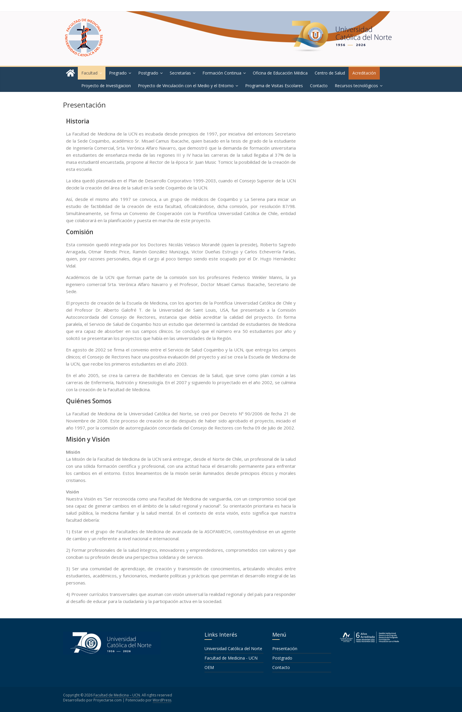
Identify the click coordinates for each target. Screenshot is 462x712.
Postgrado (148, 73)
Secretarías (180, 73)
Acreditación (364, 73)
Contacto (319, 85)
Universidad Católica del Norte (233, 648)
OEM (209, 667)
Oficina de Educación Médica (280, 73)
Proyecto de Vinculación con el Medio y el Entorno (186, 85)
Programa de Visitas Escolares (274, 85)
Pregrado (118, 73)
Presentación (284, 648)
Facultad (89, 73)
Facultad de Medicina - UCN (231, 658)
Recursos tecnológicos (356, 85)
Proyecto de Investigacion (106, 85)
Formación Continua (221, 73)
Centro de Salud (330, 73)
